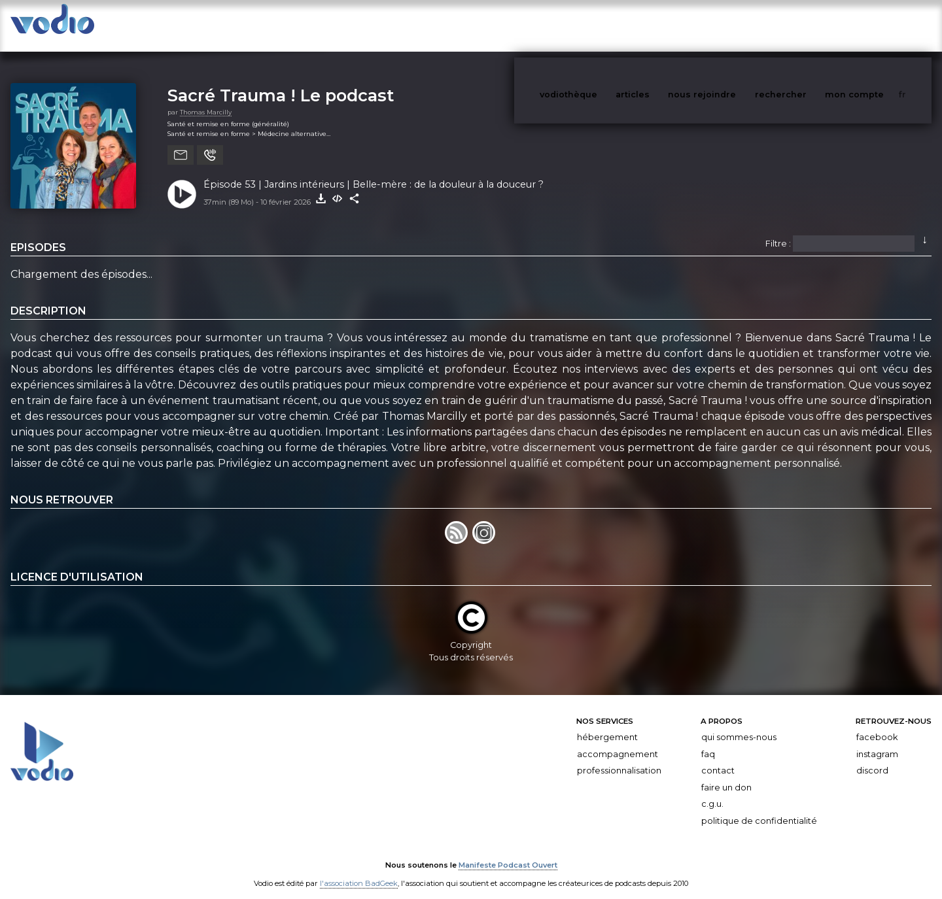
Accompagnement (617, 741)
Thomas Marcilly (206, 99)
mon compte (875, 25)
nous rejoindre (729, 25)
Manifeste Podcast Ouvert (508, 852)
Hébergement (607, 724)
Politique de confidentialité (759, 808)
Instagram (877, 741)
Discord (872, 757)
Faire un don (726, 774)
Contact (718, 757)
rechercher (805, 25)
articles (662, 25)
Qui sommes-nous (738, 724)
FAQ (708, 741)
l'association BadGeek (359, 870)
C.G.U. (712, 791)
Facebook (877, 724)
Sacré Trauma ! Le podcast (280, 82)
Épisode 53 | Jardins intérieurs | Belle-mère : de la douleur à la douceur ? (373, 171)
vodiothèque (600, 25)
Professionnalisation (619, 757)
